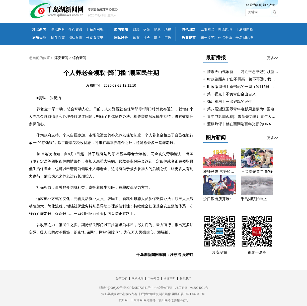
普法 (157, 38)
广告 (167, 38)
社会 (146, 38)
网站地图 (138, 278)
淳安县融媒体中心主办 (103, 9)
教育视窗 (189, 38)
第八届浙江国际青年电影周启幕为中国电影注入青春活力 (254, 109)
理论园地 (225, 29)
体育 (136, 38)
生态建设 (75, 29)
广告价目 (153, 278)
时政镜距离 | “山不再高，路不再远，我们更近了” (247, 79)
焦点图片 (58, 29)
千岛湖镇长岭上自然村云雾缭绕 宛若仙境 (257, 199)
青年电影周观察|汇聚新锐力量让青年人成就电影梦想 (250, 116)
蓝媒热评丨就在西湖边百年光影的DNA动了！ (244, 124)
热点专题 (225, 38)
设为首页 (256, 5)
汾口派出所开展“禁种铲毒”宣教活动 (219, 199)
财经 (136, 29)
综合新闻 (79, 58)
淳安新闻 (39, 29)
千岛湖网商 (244, 29)
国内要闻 (121, 29)
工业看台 (208, 29)
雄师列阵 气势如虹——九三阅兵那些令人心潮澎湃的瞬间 (219, 171)
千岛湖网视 (94, 29)
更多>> (272, 58)
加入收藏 (269, 5)
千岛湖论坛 (244, 38)
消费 (167, 29)
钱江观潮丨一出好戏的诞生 (229, 101)
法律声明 (169, 278)
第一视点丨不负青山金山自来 (231, 94)
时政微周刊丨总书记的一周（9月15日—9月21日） (249, 86)
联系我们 (186, 278)
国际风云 (121, 38)
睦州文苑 (208, 38)
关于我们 (121, 278)
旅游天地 (39, 38)
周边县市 (75, 38)
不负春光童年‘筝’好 (257, 171)
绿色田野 (189, 29)
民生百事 (58, 38)
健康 (157, 29)
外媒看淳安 (94, 38)
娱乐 (146, 29)
